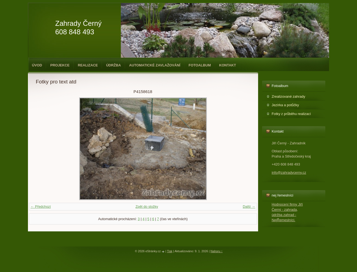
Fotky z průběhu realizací (291, 114)
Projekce (59, 65)
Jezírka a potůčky (285, 105)
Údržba (113, 65)
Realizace (88, 65)
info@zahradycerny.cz (289, 172)
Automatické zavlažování (154, 65)
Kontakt (227, 65)
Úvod (37, 65)
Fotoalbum (200, 65)
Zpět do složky (146, 206)
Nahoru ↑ (216, 251)
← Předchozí (41, 206)
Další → (249, 206)
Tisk (169, 251)
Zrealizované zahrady (288, 96)
